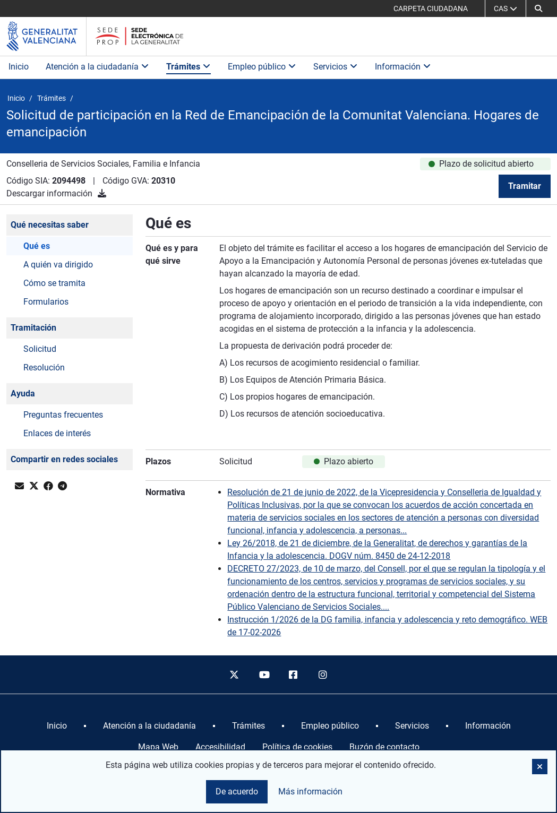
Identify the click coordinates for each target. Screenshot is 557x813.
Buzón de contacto (384, 747)
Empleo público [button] (262, 67)
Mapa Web (158, 747)
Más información (310, 791)
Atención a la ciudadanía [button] (97, 67)
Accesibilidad (220, 747)
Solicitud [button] (39, 349)
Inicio (18, 67)
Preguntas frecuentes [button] (63, 415)
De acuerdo (237, 791)
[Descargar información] (102, 193)
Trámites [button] (188, 67)
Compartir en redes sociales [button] (64, 459)
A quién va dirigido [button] (58, 265)
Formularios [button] (45, 302)
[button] (538, 8)
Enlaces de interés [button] (57, 433)
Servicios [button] (335, 67)
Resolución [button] (44, 367)
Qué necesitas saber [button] (50, 225)
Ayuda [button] (23, 393)
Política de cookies (297, 747)
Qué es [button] (36, 246)
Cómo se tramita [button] (54, 283)
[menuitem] (56, 726)
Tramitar (524, 186)
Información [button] (403, 67)
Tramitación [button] (33, 328)
